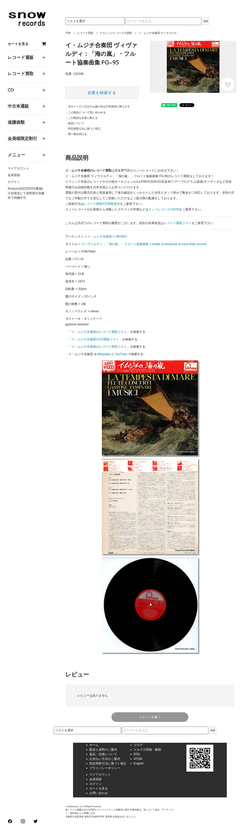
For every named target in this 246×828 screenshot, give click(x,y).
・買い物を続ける (76, 134)
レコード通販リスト (177, 223)
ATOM (138, 758)
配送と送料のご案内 (103, 749)
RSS (137, 754)
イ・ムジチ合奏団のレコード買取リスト (99, 346)
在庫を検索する (101, 92)
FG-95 (79, 259)
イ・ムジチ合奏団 (99, 236)
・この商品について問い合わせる (85, 112)
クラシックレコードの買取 (116, 32)
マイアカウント (18, 168)
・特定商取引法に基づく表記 (82, 128)
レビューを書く (150, 717)
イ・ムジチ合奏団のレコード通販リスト (99, 331)
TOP (68, 32)
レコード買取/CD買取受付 (102, 203)
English (139, 763)
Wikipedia (103, 354)
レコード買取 (85, 32)
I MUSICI (121, 236)
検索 (206, 21)
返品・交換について (103, 754)
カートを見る (27, 43)
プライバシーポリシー (104, 768)
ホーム (94, 745)
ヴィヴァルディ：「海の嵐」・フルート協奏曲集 (115, 244)
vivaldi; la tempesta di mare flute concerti (179, 244)
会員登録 (14, 175)
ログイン (14, 181)
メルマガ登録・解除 (147, 749)
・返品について (74, 123)
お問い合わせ (98, 793)
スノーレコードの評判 (163, 209)
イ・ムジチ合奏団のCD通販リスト (95, 339)
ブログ (138, 745)
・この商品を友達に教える (81, 117)
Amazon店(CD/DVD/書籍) (25, 188)
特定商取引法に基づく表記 (107, 763)
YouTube (121, 354)
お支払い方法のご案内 (104, 758)
